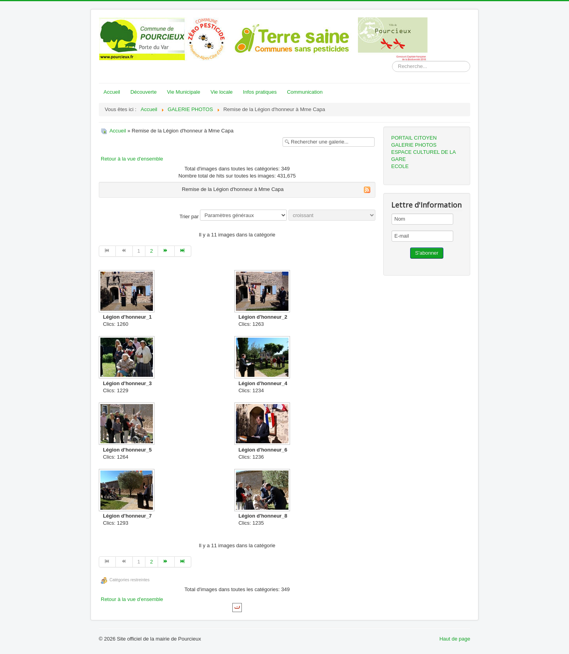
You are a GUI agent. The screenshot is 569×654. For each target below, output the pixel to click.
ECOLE (400, 166)
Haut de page (454, 639)
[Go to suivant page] (166, 251)
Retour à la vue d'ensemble (132, 159)
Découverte (143, 92)
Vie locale (222, 92)
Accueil (112, 92)
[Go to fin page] (183, 251)
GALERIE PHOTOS (414, 145)
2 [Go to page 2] (151, 251)
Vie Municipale (183, 92)
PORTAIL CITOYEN (414, 138)
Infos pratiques (260, 92)
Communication (304, 92)
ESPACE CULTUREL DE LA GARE (423, 155)
